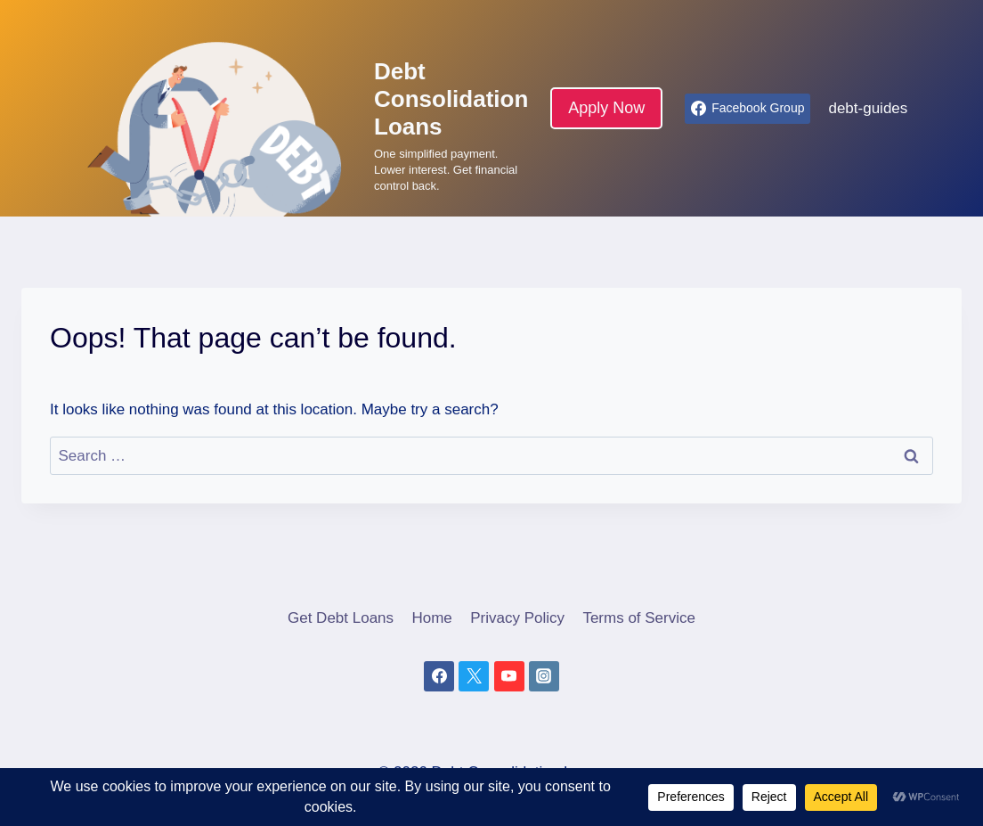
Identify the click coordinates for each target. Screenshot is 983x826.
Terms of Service (638, 617)
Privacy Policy (517, 617)
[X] (474, 676)
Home (431, 617)
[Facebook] (439, 676)
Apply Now (606, 108)
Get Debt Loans (341, 617)
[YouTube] (509, 676)
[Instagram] (544, 676)
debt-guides (867, 108)
